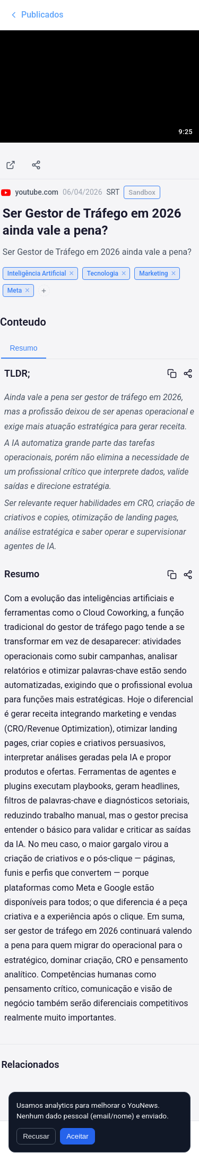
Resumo (23, 348)
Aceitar (77, 1136)
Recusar (36, 1136)
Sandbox (141, 192)
